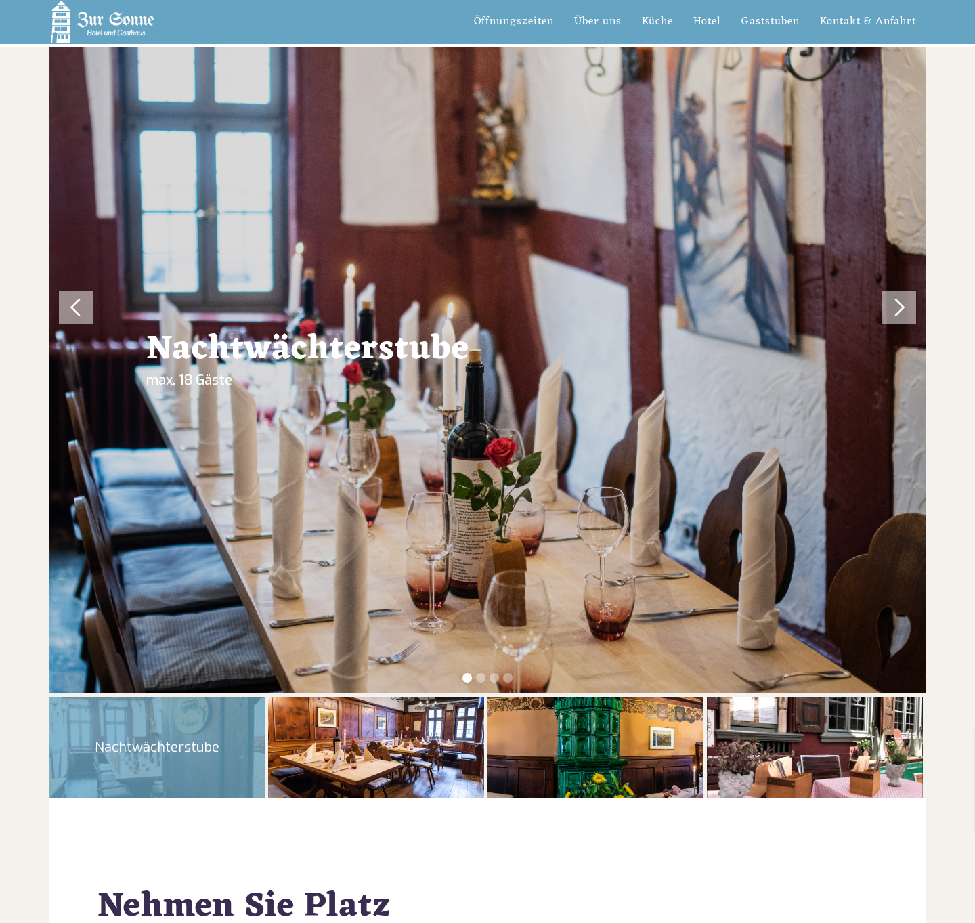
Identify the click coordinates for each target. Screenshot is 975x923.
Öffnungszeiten (514, 21)
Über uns (598, 21)
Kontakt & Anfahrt (868, 21)
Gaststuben (770, 21)
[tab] (157, 747)
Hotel (707, 21)
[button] (71, 370)
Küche (657, 21)
